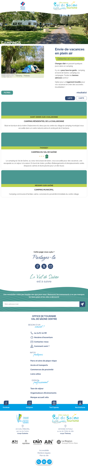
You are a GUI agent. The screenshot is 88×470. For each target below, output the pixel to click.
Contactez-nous (41, 342)
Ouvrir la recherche (38, 461)
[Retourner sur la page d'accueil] (44, 5)
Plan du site (44, 455)
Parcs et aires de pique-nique (43, 361)
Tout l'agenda (54, 407)
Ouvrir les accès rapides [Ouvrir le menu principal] (49, 461)
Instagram (29, 407)
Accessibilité (44, 450)
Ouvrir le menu (44, 461)
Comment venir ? (41, 346)
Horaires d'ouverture (43, 337)
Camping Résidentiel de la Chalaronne (44, 116)
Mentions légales (44, 453)
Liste (70, 98)
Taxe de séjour (36, 388)
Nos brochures (80, 407)
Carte (81, 98)
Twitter (44, 266)
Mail (50, 266)
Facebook (37, 266)
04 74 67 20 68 (40, 333)
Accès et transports (39, 365)
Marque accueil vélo (39, 397)
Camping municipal (44, 183)
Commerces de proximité (41, 369)
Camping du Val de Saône (44, 151)
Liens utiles (35, 374)
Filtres (7, 93)
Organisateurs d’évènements (43, 393)
